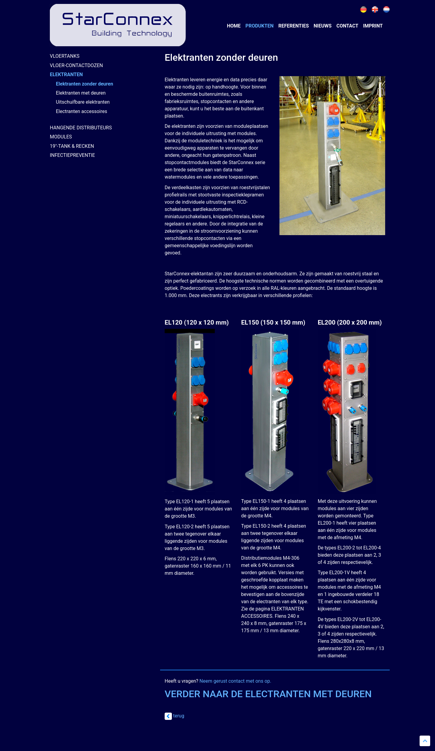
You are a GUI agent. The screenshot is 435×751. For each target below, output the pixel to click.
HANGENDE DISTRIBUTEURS (81, 128)
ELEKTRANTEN (66, 74)
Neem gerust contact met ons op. (235, 681)
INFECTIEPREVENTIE (72, 155)
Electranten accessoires (81, 111)
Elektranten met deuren (81, 93)
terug (174, 716)
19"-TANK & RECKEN (72, 146)
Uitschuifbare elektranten (83, 102)
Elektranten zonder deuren (84, 84)
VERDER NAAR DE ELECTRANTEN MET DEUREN (268, 694)
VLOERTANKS (64, 56)
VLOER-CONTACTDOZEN (76, 65)
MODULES (61, 137)
